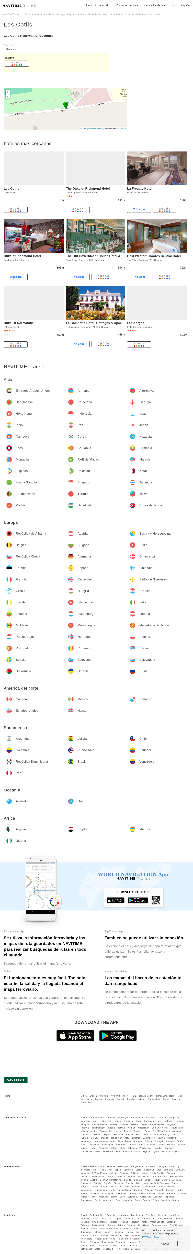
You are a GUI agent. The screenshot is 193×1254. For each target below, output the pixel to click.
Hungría (84, 1138)
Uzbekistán (143, 1128)
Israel (95, 1121)
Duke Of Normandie (19, 323)
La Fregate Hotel (139, 188)
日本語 (84, 1096)
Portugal (159, 1141)
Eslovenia (94, 1145)
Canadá (151, 1145)
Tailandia (85, 1128)
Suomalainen (154, 1099)
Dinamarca (86, 1134)
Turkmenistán (98, 1128)
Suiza (147, 1131)
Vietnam (131, 1128)
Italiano (141, 1099)
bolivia (114, 1148)
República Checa (161, 1131)
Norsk (166, 1099)
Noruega (137, 1141)
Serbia (180, 1141)
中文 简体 (115, 1096)
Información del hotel (127, 5)
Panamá (171, 1145)
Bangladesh (137, 1118)
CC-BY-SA (122, 129)
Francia (129, 1134)
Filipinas (124, 1124)
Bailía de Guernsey (159, 1134)
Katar (144, 1124)
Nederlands (86, 1103)
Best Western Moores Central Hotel (154, 256)
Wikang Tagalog (95, 1099)
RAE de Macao (99, 1124)
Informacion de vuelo (155, 5)
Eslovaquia (107, 1145)
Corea (138, 1121)
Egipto (156, 1151)
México (161, 1145)
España (107, 1134)
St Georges (135, 323)
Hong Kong (173, 1118)
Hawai (93, 1148)
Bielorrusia (121, 1145)
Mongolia (85, 1124)
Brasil (97, 1151)
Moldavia (171, 1138)
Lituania (136, 1138)
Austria (93, 1131)
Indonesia (85, 1121)
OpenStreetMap (97, 129)
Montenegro (86, 1141)
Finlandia (118, 1134)
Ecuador (158, 1148)
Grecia (175, 1134)
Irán (110, 1121)
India (103, 1121)
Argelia (146, 1151)
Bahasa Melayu (146, 1096)
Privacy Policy (150, 1236)
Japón (118, 1121)
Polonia (148, 1141)
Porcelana (150, 1118)
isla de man (116, 1138)
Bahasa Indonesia (165, 1096)
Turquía (111, 1128)
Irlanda (104, 1138)
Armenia (111, 1118)
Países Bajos (124, 1141)
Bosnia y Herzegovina (110, 1131)
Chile (122, 1148)
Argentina (103, 1148)
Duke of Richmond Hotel (22, 256)
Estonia (97, 1134)
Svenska (176, 1099)
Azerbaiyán (123, 1118)
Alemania (176, 1131)
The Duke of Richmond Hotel (88, 188)
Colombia (132, 1148)
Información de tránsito (97, 5)
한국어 (126, 1096)
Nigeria (176, 1151)
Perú (118, 1151)
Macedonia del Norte (105, 1141)
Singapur (171, 1124)
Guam (137, 1151)
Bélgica (127, 1131)
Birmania (180, 1121)
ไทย (134, 1096)
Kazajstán (149, 1121)
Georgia (162, 1118)
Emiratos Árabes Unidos (92, 1118)
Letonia (161, 1138)
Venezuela (108, 1151)
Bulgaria (138, 1131)
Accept (165, 1243)
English (93, 1096)
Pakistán (135, 1124)
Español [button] (185, 5)
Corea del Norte (159, 1128)
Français (109, 1099)
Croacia (95, 1138)
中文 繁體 (104, 1096)
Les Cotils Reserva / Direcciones (29, 35)
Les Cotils (18, 24)
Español (131, 1099)
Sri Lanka (168, 1121)
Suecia (84, 1145)
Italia (127, 1138)
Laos (158, 1121)
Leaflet (83, 129)
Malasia (113, 1124)
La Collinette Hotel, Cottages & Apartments (99, 323)
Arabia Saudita (157, 1124)
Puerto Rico (145, 1148)
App (174, 5)
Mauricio (165, 1151)
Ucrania (132, 1145)
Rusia (142, 1145)
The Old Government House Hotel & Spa (96, 256)
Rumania (169, 1141)
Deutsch (120, 1099)
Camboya (128, 1121)
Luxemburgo (149, 1138)
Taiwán (121, 1128)
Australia (127, 1151)
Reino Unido (142, 1134)
